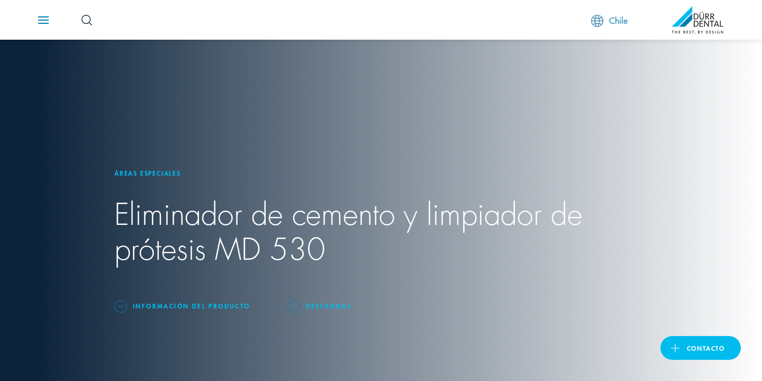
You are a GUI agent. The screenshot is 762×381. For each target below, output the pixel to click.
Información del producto (191, 306)
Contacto (706, 348)
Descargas (329, 306)
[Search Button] (86, 20)
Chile (609, 20)
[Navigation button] (43, 20)
